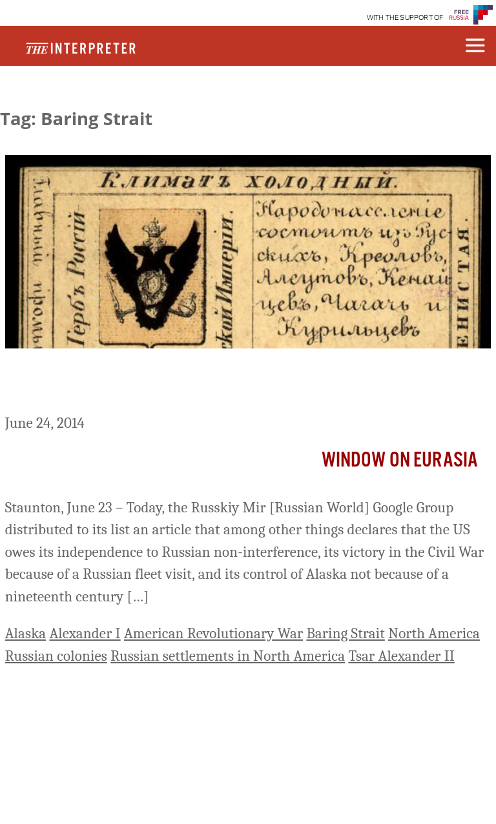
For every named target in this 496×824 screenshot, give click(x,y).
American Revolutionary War (213, 633)
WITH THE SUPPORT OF (405, 18)
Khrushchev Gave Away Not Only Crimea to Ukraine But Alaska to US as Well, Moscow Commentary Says (239, 383)
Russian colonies (56, 656)
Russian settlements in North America (227, 656)
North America (434, 633)
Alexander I (84, 633)
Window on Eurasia (400, 460)
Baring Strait (345, 633)
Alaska (25, 633)
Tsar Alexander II (401, 656)
